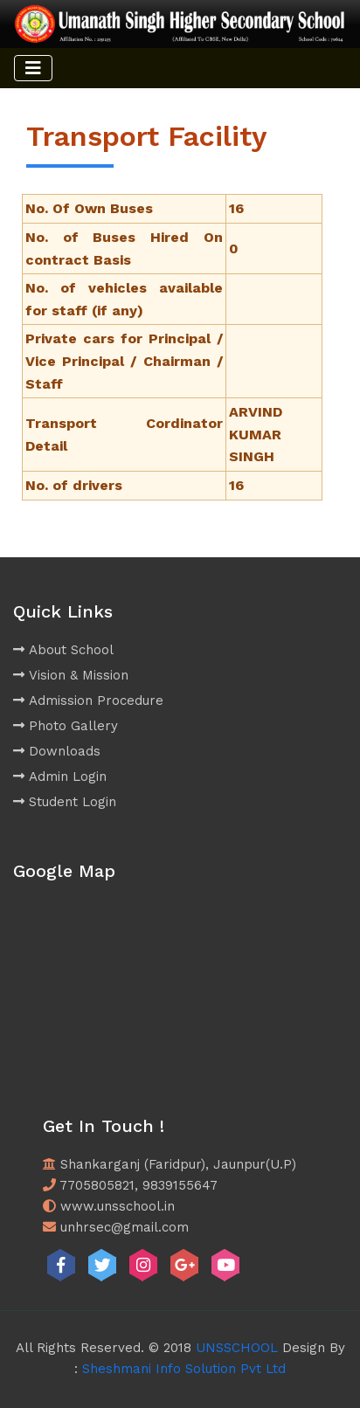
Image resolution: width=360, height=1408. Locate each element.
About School (63, 650)
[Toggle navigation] (33, 68)
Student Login (64, 802)
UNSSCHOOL (237, 1348)
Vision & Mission (70, 675)
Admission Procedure (88, 700)
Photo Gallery (65, 726)
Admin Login (60, 776)
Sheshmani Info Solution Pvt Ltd (184, 1369)
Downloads (56, 751)
